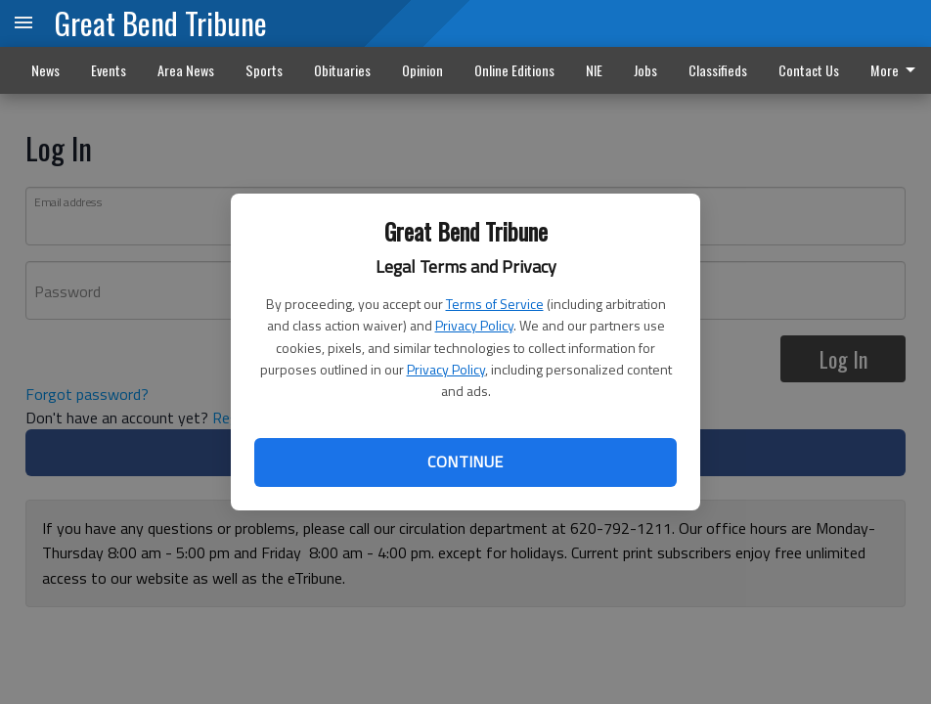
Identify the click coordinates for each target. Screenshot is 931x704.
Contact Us (808, 70)
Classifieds (717, 70)
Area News (185, 70)
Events (108, 70)
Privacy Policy (474, 325)
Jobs (645, 70)
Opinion (422, 70)
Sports (264, 70)
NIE (594, 70)
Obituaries (342, 70)
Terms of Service (495, 303)
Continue (465, 461)
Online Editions (514, 70)
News (45, 70)
